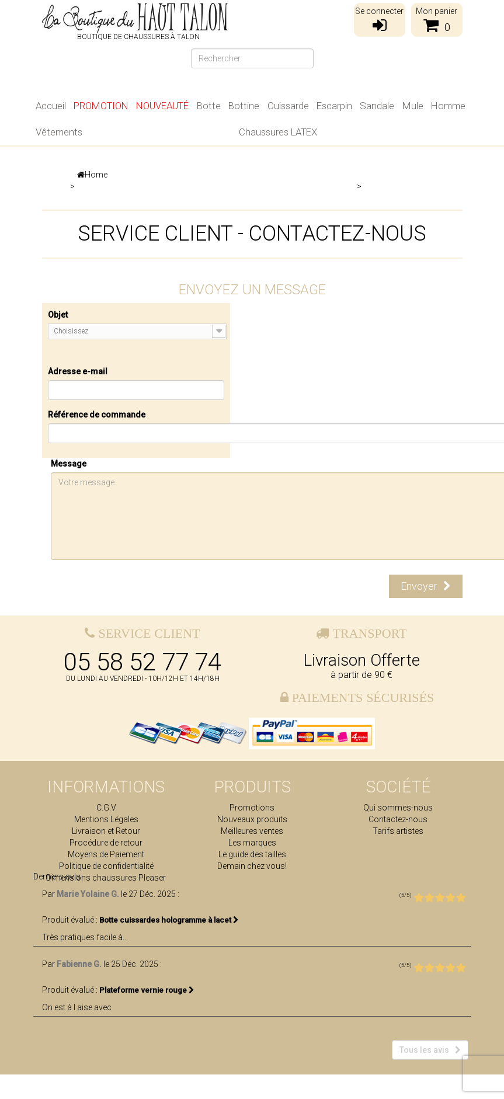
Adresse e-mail (77, 371)
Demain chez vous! (252, 866)
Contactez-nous (398, 819)
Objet (58, 314)
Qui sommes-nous (398, 807)
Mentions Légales (106, 819)
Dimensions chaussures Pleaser (106, 877)
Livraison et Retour (106, 831)
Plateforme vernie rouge (146, 1014)
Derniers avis (57, 901)
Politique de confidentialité (106, 866)
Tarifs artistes (398, 831)
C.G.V (106, 807)
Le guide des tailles (252, 854)
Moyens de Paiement (106, 854)
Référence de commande (96, 414)
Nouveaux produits (252, 819)
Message (68, 463)
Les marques (252, 842)
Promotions (252, 807)
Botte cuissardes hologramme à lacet (169, 944)
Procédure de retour (105, 842)
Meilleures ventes (252, 831)
